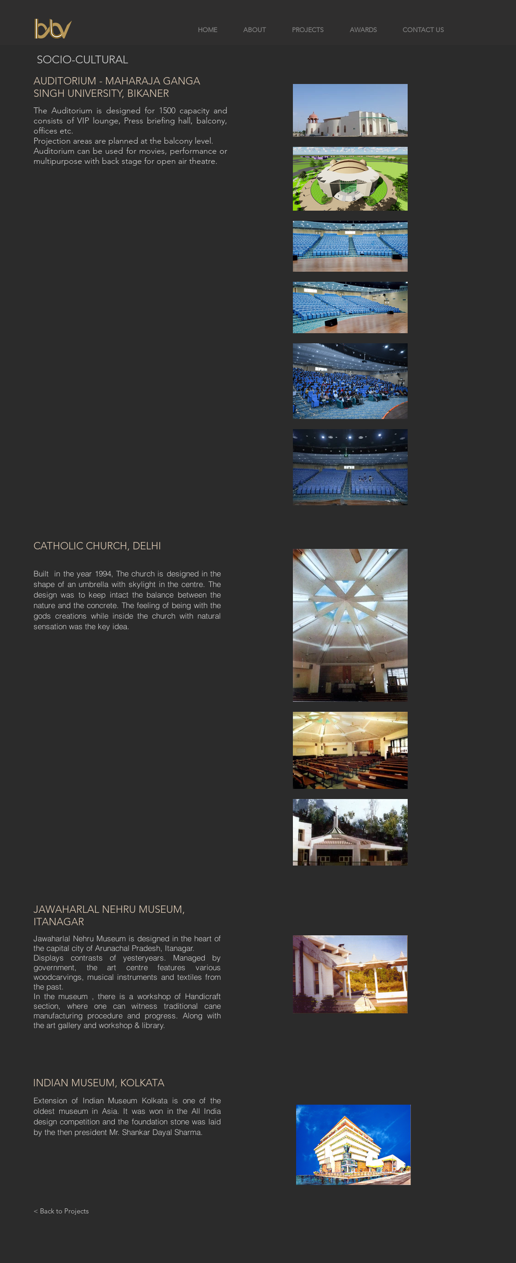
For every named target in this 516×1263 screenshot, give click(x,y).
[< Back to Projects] (61, 1211)
